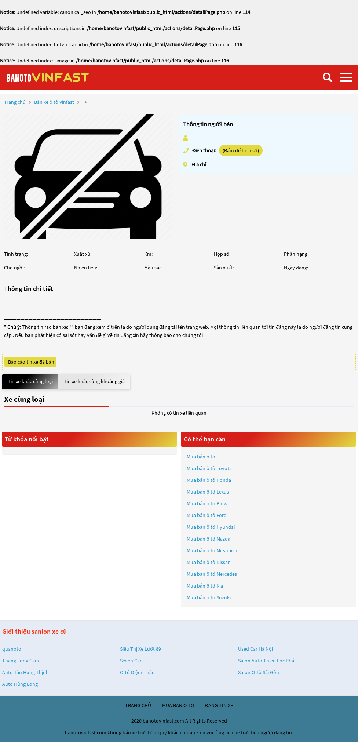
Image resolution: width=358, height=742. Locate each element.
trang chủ (138, 705)
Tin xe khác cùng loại (30, 381)
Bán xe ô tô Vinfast (54, 102)
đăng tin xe (219, 705)
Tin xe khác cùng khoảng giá (94, 381)
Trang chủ (15, 102)
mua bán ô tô (178, 705)
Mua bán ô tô (201, 456)
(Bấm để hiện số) (241, 150)
